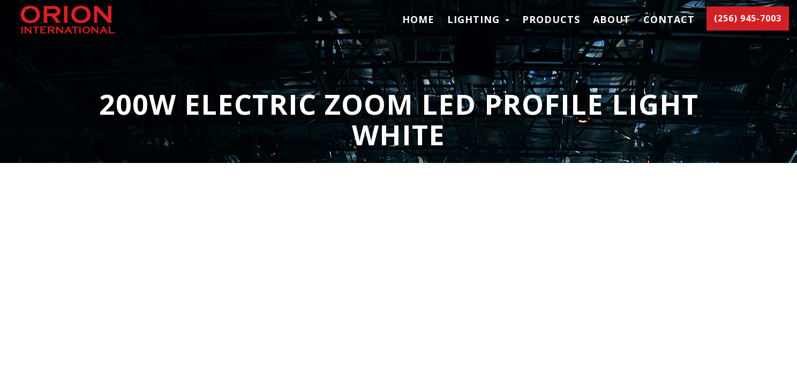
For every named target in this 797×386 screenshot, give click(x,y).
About (611, 19)
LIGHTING (478, 19)
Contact (669, 19)
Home (418, 19)
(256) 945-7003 (747, 18)
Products (551, 19)
